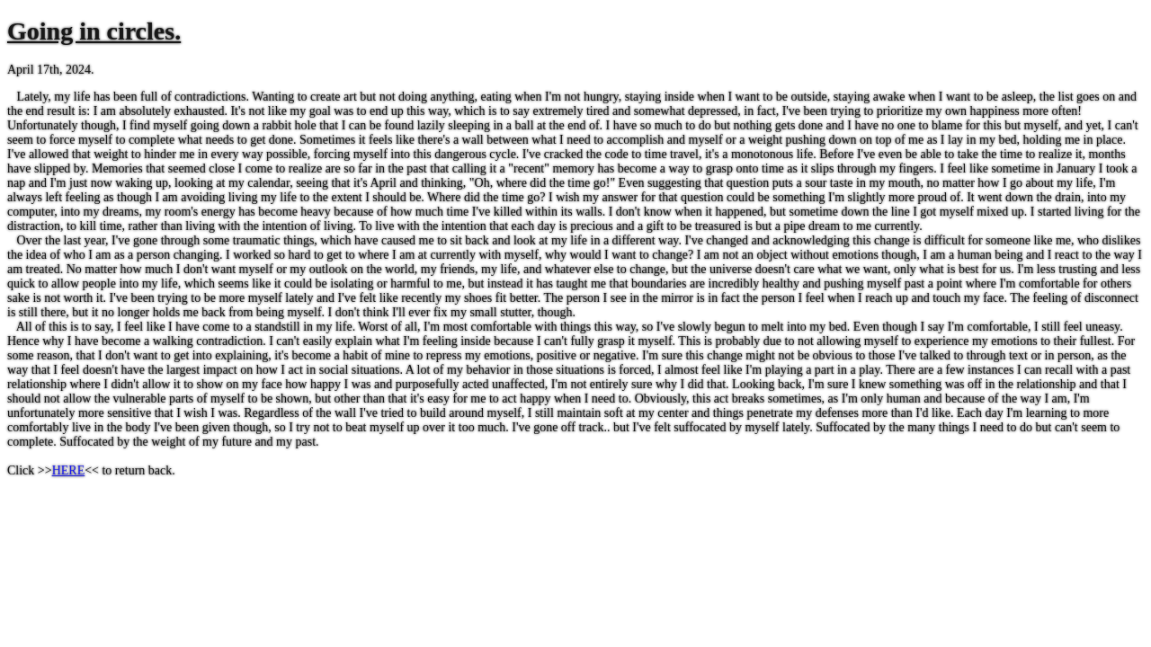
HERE (68, 470)
